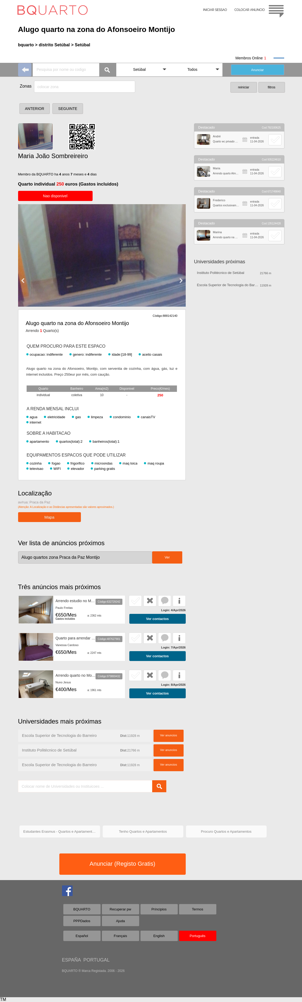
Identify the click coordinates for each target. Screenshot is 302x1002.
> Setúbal (80, 45)
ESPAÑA (71, 960)
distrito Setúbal (54, 45)
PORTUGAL (96, 960)
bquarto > (28, 45)
